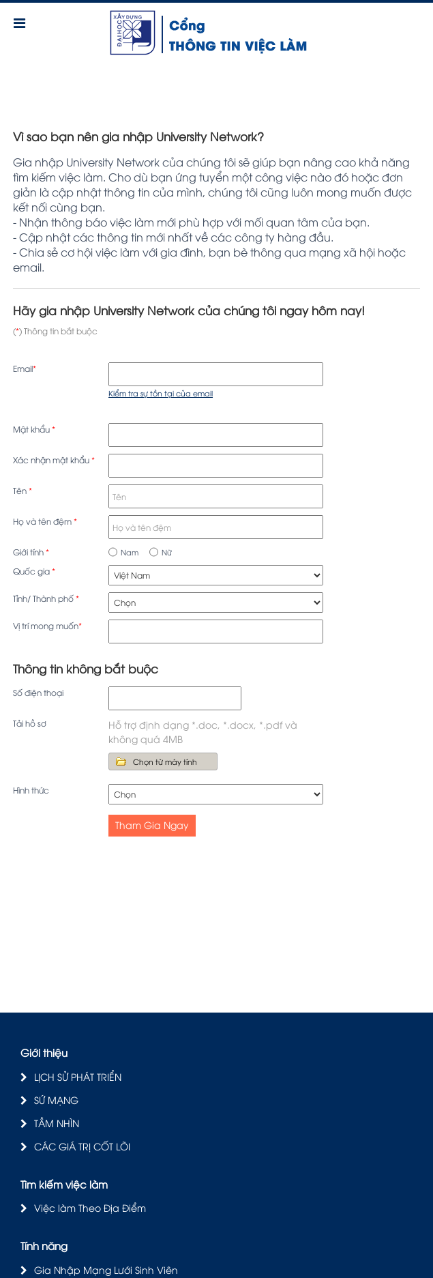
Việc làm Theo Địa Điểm (90, 1207)
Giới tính (31, 551)
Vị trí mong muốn (47, 625)
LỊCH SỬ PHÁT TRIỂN (77, 1076)
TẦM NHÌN (56, 1122)
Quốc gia (34, 571)
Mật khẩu (34, 429)
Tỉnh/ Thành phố (46, 598)
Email (24, 368)
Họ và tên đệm (45, 521)
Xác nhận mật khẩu (54, 459)
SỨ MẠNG (56, 1099)
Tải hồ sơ (29, 723)
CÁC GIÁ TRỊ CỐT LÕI (82, 1145)
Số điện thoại (38, 692)
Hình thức (31, 790)
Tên (22, 490)
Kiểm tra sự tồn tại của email (160, 393)
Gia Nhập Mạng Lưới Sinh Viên (106, 1269)
